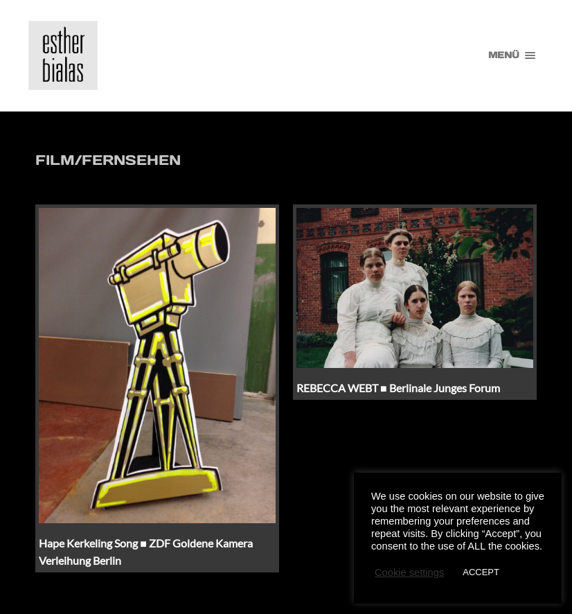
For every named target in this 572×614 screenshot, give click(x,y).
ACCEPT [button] (481, 572)
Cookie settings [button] (409, 572)
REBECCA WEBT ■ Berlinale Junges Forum (398, 387)
